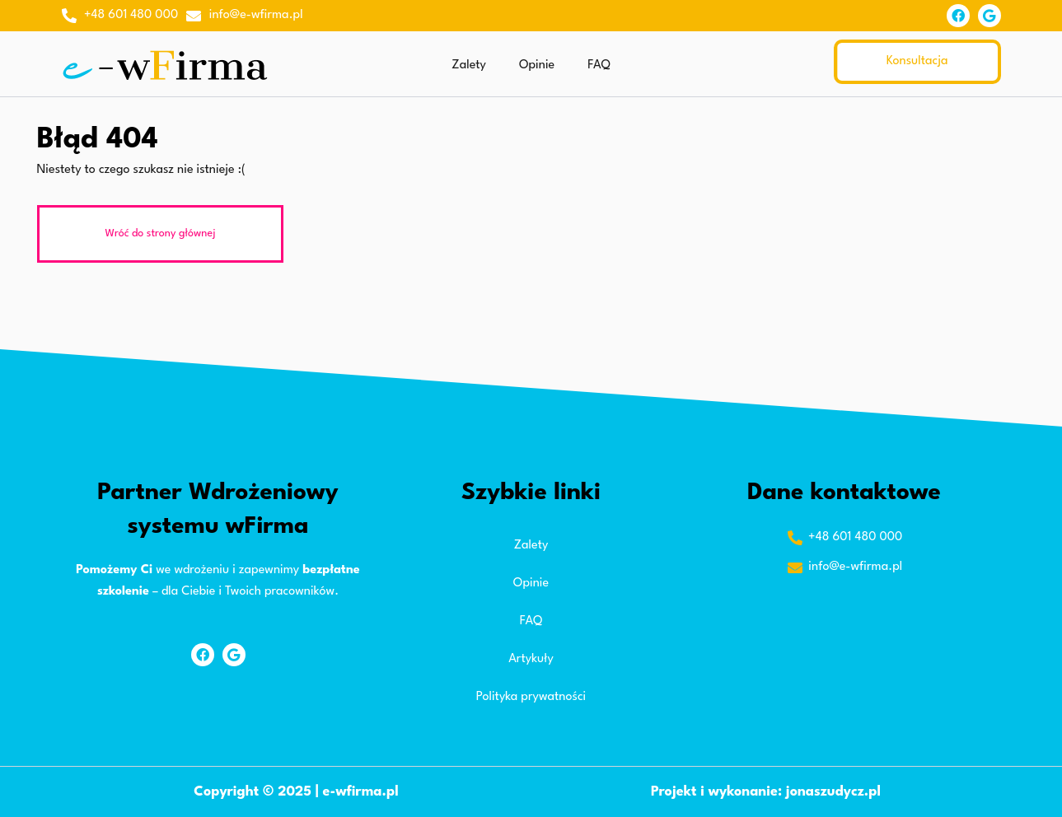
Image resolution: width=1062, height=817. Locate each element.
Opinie (536, 65)
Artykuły (531, 659)
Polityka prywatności (531, 697)
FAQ (598, 65)
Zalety (468, 65)
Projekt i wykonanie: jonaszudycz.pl (766, 792)
